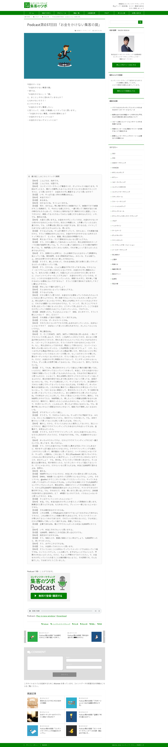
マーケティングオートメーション (123, 245)
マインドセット (117, 240)
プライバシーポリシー (32, 745)
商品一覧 (77, 13)
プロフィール (61, 13)
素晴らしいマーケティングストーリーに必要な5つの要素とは (127, 137)
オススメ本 (121, 13)
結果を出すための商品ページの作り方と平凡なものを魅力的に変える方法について (127, 116)
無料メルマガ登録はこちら (126, 91)
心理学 (114, 260)
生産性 (114, 279)
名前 (68, 658)
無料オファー (116, 274)
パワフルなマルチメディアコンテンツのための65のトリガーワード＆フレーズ (127, 109)
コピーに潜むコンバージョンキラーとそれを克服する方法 (127, 123)
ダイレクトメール (118, 211)
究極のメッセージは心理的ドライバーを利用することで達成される (127, 130)
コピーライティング (119, 182)
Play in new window (45, 616)
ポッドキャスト (117, 235)
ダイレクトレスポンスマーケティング (125, 216)
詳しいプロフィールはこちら (126, 65)
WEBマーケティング (119, 163)
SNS (113, 158)
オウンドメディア (118, 173)
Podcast (44, 624)
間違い (92, 624)
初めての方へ (46, 13)
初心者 (75, 624)
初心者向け (116, 255)
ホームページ (116, 231)
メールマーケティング (119, 250)
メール (69, 665)
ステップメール (117, 197)
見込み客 (83, 624)
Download (62, 616)
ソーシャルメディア (119, 206)
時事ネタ (115, 264)
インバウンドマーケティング (60, 624)
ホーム (31, 13)
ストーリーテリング (119, 202)
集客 (100, 624)
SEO (113, 154)
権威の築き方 (116, 269)
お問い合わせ (136, 13)
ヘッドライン (116, 226)
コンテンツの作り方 (119, 187)
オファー (115, 177)
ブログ (106, 13)
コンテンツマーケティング (121, 192)
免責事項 (44, 745)
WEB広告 (115, 168)
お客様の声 (91, 13)
